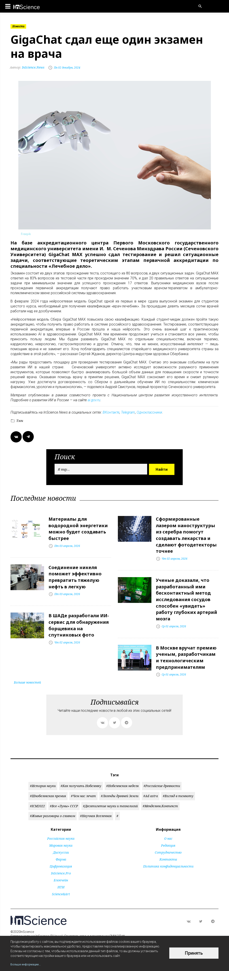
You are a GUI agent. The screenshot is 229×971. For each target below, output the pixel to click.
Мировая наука (60, 835)
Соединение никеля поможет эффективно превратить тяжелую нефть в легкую (75, 573)
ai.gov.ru (94, 400)
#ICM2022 (37, 796)
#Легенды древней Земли (119, 786)
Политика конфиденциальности (168, 856)
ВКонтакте (111, 412)
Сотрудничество (168, 842)
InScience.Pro (61, 863)
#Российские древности (162, 776)
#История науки (43, 776)
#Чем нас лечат (83, 786)
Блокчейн (61, 870)
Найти (162, 469)
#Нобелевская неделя (122, 776)
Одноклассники (149, 412)
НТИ (60, 877)
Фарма (61, 849)
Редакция (168, 835)
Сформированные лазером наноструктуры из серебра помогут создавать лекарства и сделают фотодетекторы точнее (186, 533)
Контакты (168, 849)
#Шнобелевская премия (48, 786)
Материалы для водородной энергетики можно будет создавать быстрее (78, 527)
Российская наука (60, 828)
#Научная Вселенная (96, 806)
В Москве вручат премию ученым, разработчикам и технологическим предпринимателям (186, 648)
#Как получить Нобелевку (81, 776)
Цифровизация (61, 856)
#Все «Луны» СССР (64, 796)
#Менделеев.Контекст (160, 796)
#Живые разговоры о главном (52, 806)
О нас (168, 828)
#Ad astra (150, 786)
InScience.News (28, 67)
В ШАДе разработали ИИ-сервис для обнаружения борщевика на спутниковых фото (79, 619)
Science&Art (61, 884)
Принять (194, 953)
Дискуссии (61, 842)
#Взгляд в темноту (178, 786)
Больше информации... (27, 964)
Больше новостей (27, 672)
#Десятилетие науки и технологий (110, 796)
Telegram (128, 412)
